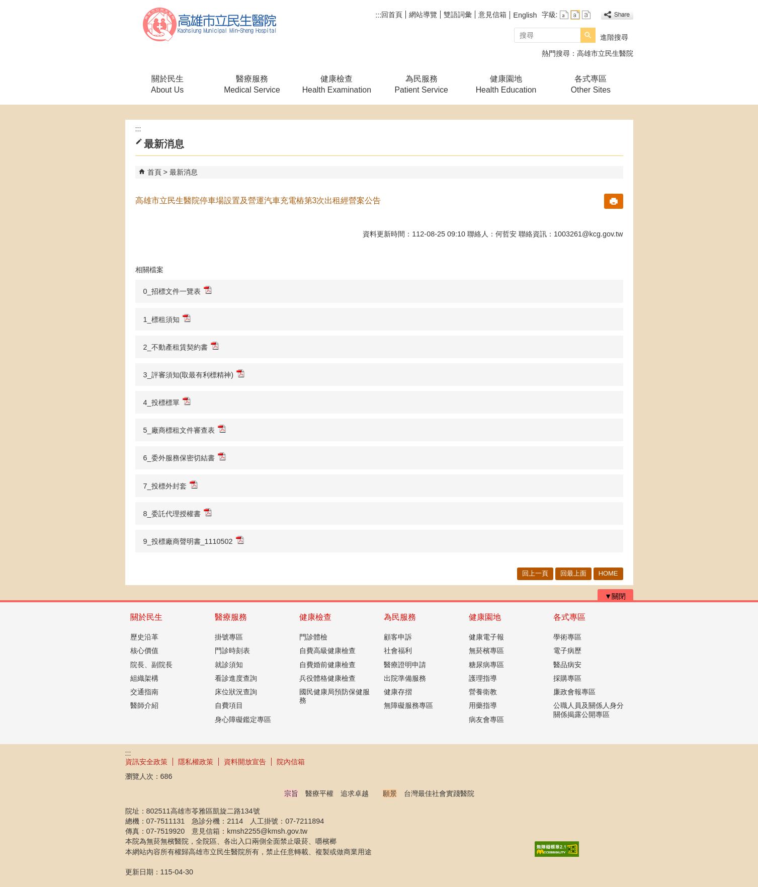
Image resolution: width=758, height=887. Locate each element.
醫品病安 (567, 665)
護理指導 (483, 678)
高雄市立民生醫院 (210, 24)
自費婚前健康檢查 (327, 665)
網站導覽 (423, 15)
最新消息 (184, 172)
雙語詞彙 (458, 15)
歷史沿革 (144, 637)
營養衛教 (483, 692)
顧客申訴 (398, 637)
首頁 (154, 172)
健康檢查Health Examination (336, 84)
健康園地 (485, 617)
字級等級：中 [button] (575, 15)
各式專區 (569, 617)
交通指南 (144, 692)
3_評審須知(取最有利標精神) (194, 374)
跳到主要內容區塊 (5, 5)
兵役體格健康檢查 (327, 678)
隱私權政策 (195, 762)
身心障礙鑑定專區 (243, 719)
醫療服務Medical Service (252, 84)
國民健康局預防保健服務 (334, 696)
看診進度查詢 (236, 678)
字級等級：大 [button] (586, 15)
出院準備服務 (405, 678)
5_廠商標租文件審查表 (184, 429)
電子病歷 (567, 651)
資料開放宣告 (245, 762)
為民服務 (400, 617)
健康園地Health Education (506, 84)
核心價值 (144, 651)
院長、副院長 (151, 665)
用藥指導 (483, 705)
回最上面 (573, 573)
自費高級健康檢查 (327, 651)
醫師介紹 (144, 705)
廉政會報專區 (574, 692)
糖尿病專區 (486, 665)
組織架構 (144, 678)
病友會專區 (486, 719)
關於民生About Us (167, 84)
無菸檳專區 (486, 651)
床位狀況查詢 (236, 692)
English (525, 15)
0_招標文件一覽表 (177, 290)
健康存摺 (398, 692)
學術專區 (567, 637)
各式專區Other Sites (591, 84)
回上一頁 (535, 573)
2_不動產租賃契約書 (181, 346)
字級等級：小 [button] (564, 15)
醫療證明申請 (405, 665)
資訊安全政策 (146, 762)
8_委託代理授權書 (177, 513)
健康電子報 (486, 637)
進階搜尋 (614, 37)
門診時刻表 (232, 651)
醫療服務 (231, 617)
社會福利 (398, 651)
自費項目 (229, 705)
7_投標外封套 (170, 485)
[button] (588, 35)
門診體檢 (313, 637)
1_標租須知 (167, 319)
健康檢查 (315, 617)
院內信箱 (291, 762)
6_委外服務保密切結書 (184, 457)
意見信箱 (492, 15)
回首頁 (391, 15)
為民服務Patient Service (421, 84)
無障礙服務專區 (408, 705)
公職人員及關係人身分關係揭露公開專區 (588, 709)
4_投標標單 (167, 402)
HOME (608, 573)
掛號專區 (229, 637)
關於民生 (146, 617)
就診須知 (229, 665)
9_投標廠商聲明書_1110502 (193, 540)
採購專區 (567, 678)
